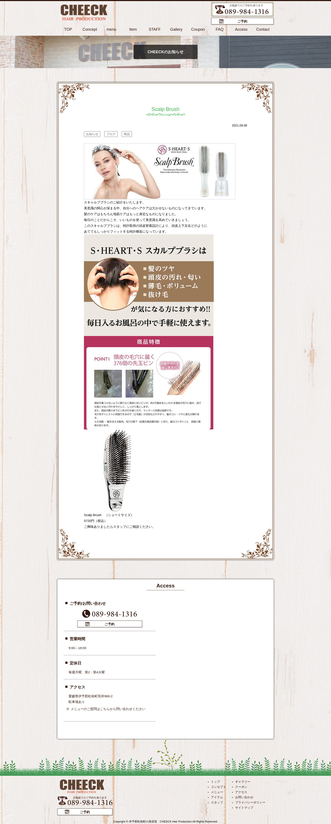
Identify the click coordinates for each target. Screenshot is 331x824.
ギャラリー (242, 781)
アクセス (241, 792)
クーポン (241, 787)
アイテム (217, 797)
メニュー (217, 792)
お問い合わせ (244, 797)
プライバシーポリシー (250, 802)
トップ (215, 781)
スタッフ (217, 802)
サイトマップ (244, 807)
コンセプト (218, 787)
